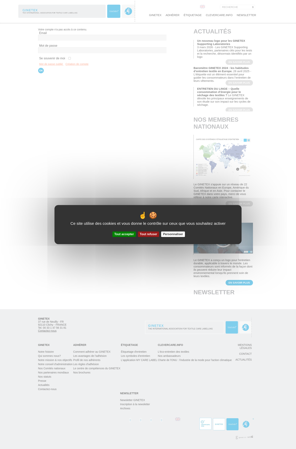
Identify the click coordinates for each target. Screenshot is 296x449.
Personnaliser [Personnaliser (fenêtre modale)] (173, 234)
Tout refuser (148, 234)
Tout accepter (124, 234)
